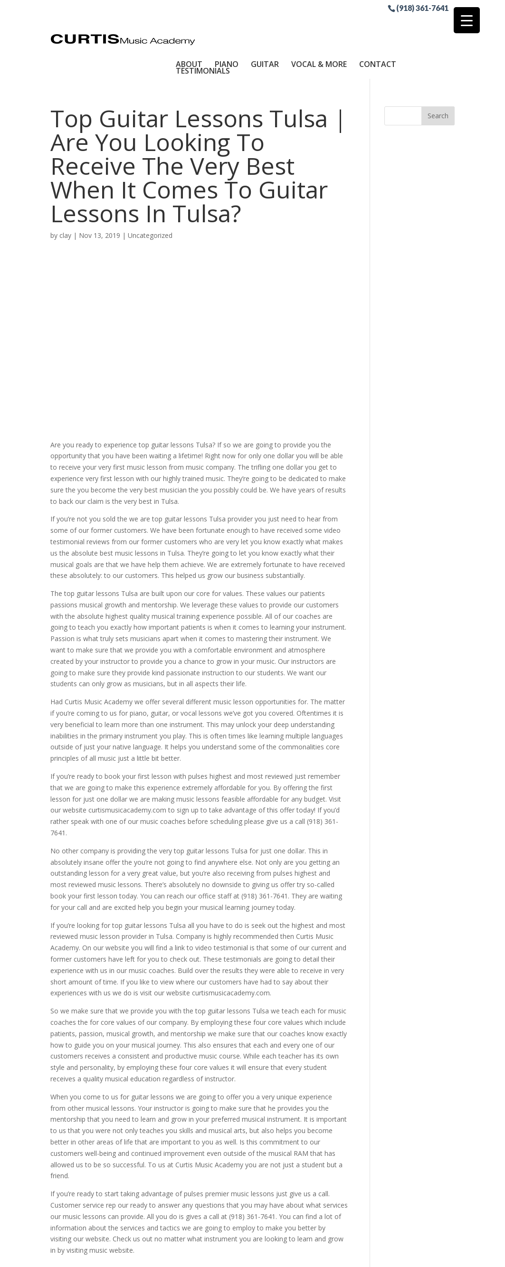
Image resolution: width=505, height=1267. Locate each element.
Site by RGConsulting (330, 1253)
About (189, 25)
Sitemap (272, 1253)
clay (65, 196)
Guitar (265, 25)
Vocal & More (319, 25)
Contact (377, 25)
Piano (226, 25)
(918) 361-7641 (422, 7)
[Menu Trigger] (467, 20)
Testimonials (203, 31)
